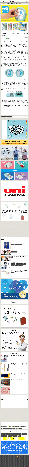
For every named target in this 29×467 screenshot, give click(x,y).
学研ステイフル (19, 428)
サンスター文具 (4, 426)
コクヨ (10, 426)
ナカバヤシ (24, 426)
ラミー (19, 265)
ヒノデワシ (14, 426)
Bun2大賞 (10, 435)
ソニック (2, 41)
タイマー (9, 116)
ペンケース (15, 435)
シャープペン (14, 402)
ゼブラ (3, 428)
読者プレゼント (4, 435)
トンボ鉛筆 (12, 265)
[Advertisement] (14, 229)
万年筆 (14, 405)
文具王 (12, 257)
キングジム (8, 428)
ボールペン (14, 399)
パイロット (16, 265)
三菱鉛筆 (21, 265)
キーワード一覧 (14, 438)
